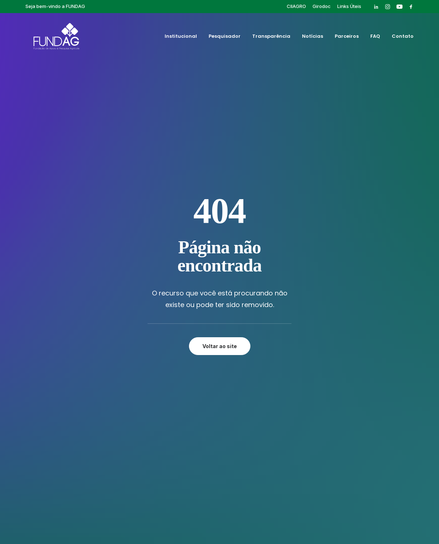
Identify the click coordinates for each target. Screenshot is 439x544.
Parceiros (347, 37)
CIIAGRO (296, 6)
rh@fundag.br (62, 363)
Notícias (312, 37)
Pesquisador (225, 37)
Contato (403, 37)
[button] (376, 6)
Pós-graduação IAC (298, 330)
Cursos (282, 313)
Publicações (288, 338)
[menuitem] (296, 6)
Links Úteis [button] (349, 6)
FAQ (375, 37)
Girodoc (322, 6)
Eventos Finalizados (299, 322)
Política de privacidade (219, 513)
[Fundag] (50, 37)
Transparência (271, 37)
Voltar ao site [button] (219, 205)
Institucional (181, 37)
